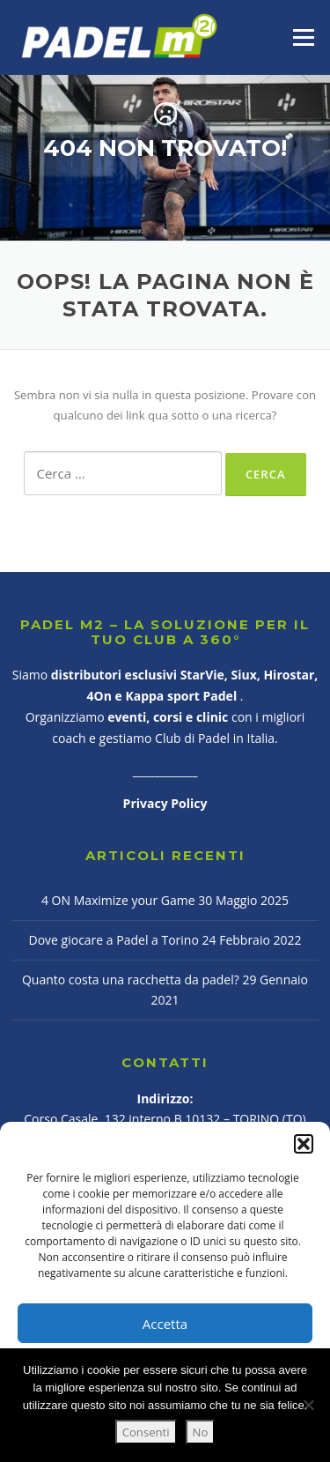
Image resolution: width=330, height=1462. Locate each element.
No (201, 1432)
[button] (303, 1144)
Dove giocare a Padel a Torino (114, 939)
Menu (303, 37)
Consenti (146, 1432)
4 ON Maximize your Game (118, 900)
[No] (308, 1405)
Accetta (165, 1323)
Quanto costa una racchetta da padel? (130, 979)
